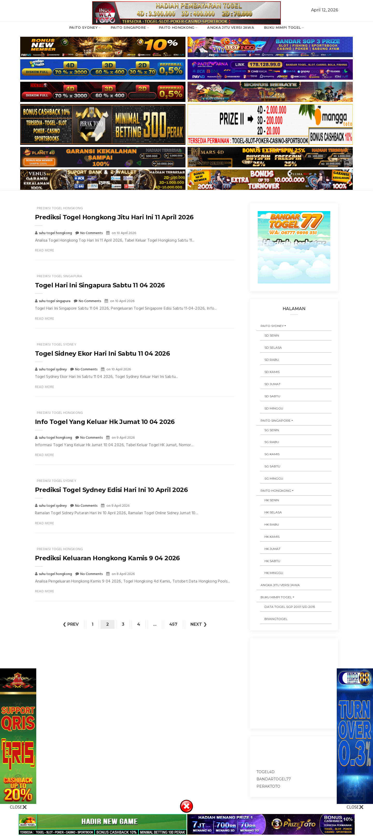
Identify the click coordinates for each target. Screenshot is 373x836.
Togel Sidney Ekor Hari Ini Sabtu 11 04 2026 (102, 353)
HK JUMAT (272, 549)
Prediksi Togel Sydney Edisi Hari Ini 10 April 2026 (111, 490)
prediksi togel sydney (56, 345)
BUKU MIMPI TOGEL (282, 27)
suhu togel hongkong (56, 233)
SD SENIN (271, 335)
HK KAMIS (271, 537)
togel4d (265, 772)
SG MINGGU (273, 478)
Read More (44, 250)
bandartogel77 (273, 779)
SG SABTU (272, 466)
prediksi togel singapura (59, 276)
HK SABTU (272, 561)
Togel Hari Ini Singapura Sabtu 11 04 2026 (99, 285)
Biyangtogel (276, 619)
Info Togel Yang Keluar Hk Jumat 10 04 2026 (105, 422)
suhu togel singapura (55, 301)
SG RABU (271, 442)
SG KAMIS (271, 454)
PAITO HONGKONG (177, 27)
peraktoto (268, 786)
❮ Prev (70, 624)
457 (174, 624)
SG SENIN (271, 430)
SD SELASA (273, 347)
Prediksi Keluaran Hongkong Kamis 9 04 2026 (107, 558)
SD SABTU (272, 396)
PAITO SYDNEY (83, 27)
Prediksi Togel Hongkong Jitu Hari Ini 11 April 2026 (114, 217)
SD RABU (271, 360)
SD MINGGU (273, 408)
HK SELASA (273, 512)
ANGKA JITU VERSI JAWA (230, 27)
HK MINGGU (273, 573)
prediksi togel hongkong (60, 208)
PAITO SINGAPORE (128, 27)
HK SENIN (271, 500)
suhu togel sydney (53, 369)
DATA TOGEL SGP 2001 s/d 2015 (289, 607)
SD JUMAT (272, 384)
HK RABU (271, 524)
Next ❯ (199, 624)
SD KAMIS (271, 372)
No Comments (91, 233)
